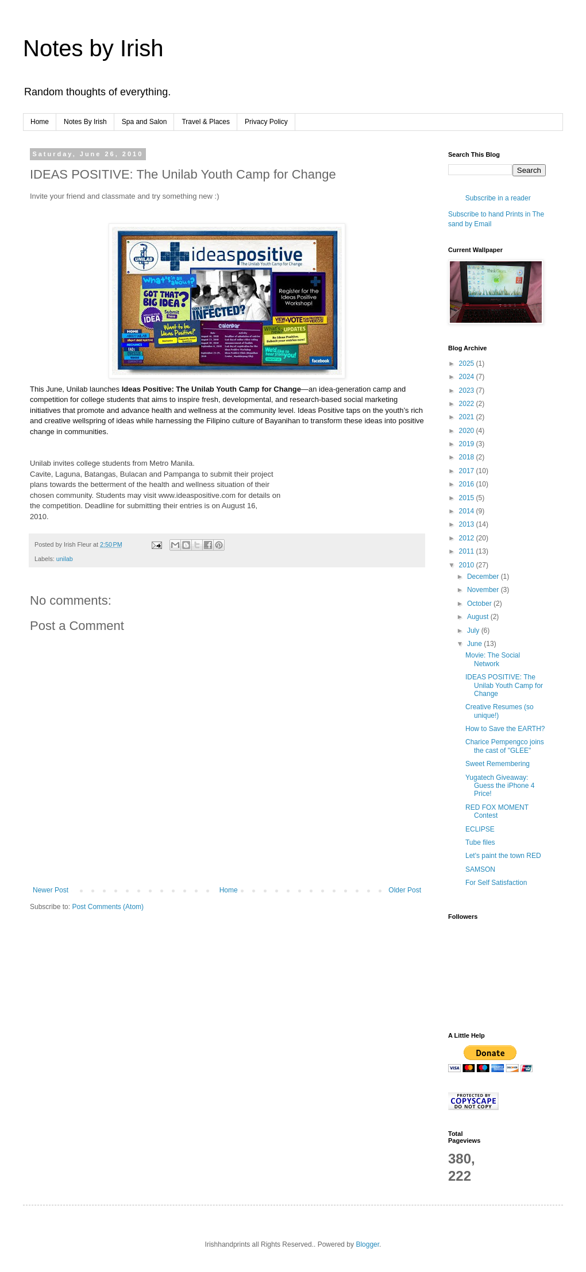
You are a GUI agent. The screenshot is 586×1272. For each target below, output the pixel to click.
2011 (467, 551)
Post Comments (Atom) (108, 907)
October (480, 604)
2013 (467, 524)
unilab (64, 558)
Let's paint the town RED (503, 856)
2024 (467, 377)
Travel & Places (206, 122)
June (475, 644)
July (474, 631)
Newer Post (50, 890)
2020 (467, 431)
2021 (467, 417)
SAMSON (480, 869)
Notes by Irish (93, 48)
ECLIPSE (480, 829)
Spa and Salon (144, 122)
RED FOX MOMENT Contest (497, 811)
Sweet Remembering (497, 764)
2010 (467, 565)
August (479, 617)
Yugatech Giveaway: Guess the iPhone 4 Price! (499, 786)
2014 (467, 511)
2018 (467, 457)
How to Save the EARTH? (505, 729)
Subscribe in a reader (498, 198)
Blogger (367, 1244)
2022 (467, 404)
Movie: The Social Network (492, 659)
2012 (467, 538)
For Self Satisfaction (496, 883)
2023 (467, 390)
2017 (467, 471)
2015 (467, 498)
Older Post (404, 890)
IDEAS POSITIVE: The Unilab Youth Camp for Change (504, 685)
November (484, 590)
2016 (467, 484)
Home (39, 122)
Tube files (480, 842)
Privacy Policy (266, 122)
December (484, 577)
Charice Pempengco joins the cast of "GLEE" (504, 746)
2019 (467, 444)
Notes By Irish (85, 122)
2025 (467, 363)
